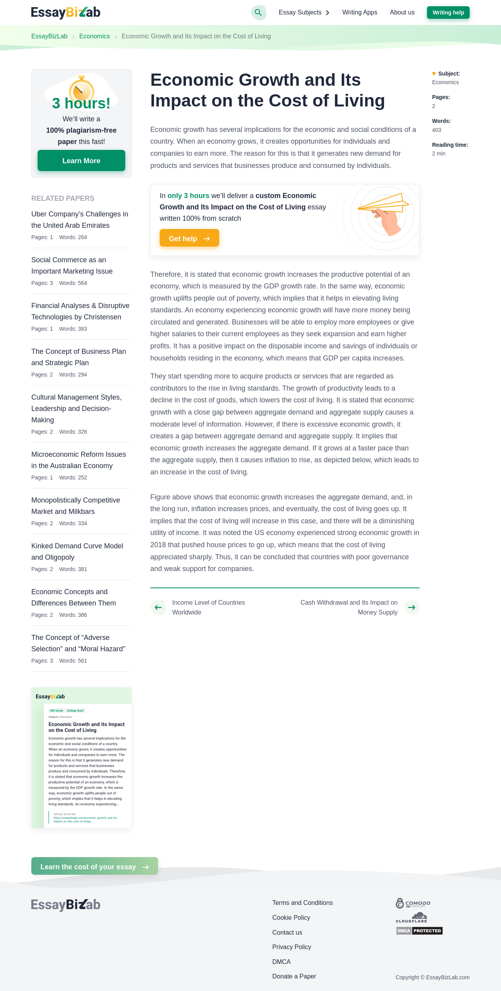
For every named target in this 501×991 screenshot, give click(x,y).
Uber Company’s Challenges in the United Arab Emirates (79, 219)
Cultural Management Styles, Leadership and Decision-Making (76, 408)
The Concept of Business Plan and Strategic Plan (78, 357)
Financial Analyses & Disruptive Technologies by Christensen (80, 311)
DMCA (281, 962)
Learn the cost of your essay (94, 867)
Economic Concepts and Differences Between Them (73, 597)
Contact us (287, 932)
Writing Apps (360, 12)
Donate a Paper (294, 976)
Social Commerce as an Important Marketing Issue (72, 265)
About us (402, 12)
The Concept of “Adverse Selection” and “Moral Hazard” (78, 643)
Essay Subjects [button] (304, 12)
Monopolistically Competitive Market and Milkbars (75, 505)
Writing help (448, 12)
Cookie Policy (291, 917)
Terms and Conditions (302, 902)
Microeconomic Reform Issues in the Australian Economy (78, 460)
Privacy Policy (292, 947)
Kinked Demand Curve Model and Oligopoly (77, 551)
